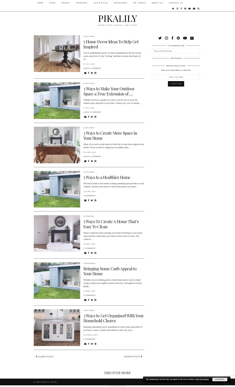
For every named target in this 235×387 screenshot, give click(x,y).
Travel (65, 3)
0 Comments (89, 196)
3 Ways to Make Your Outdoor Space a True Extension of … (108, 91)
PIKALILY (117, 18)
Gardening (89, 263)
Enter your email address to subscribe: (176, 70)
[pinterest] (185, 8)
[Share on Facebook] (88, 73)
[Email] (194, 8)
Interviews (120, 3)
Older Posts (45, 356)
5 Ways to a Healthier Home (106, 177)
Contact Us (176, 3)
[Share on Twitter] (92, 73)
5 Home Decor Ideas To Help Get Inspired (111, 44)
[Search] (198, 8)
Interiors (81, 3)
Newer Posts (133, 356)
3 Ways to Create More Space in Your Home (110, 135)
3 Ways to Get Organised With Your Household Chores (113, 318)
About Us (157, 3)
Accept (219, 379)
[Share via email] (85, 73)
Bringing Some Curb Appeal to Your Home (110, 271)
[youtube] (189, 8)
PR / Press (139, 3)
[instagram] (177, 8)
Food (52, 3)
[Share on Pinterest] (95, 73)
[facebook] (181, 8)
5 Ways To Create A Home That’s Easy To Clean (111, 224)
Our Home (89, 36)
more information (202, 379)
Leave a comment (92, 68)
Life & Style (100, 3)
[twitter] (173, 8)
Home (40, 3)
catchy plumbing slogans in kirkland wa (117, 386)
